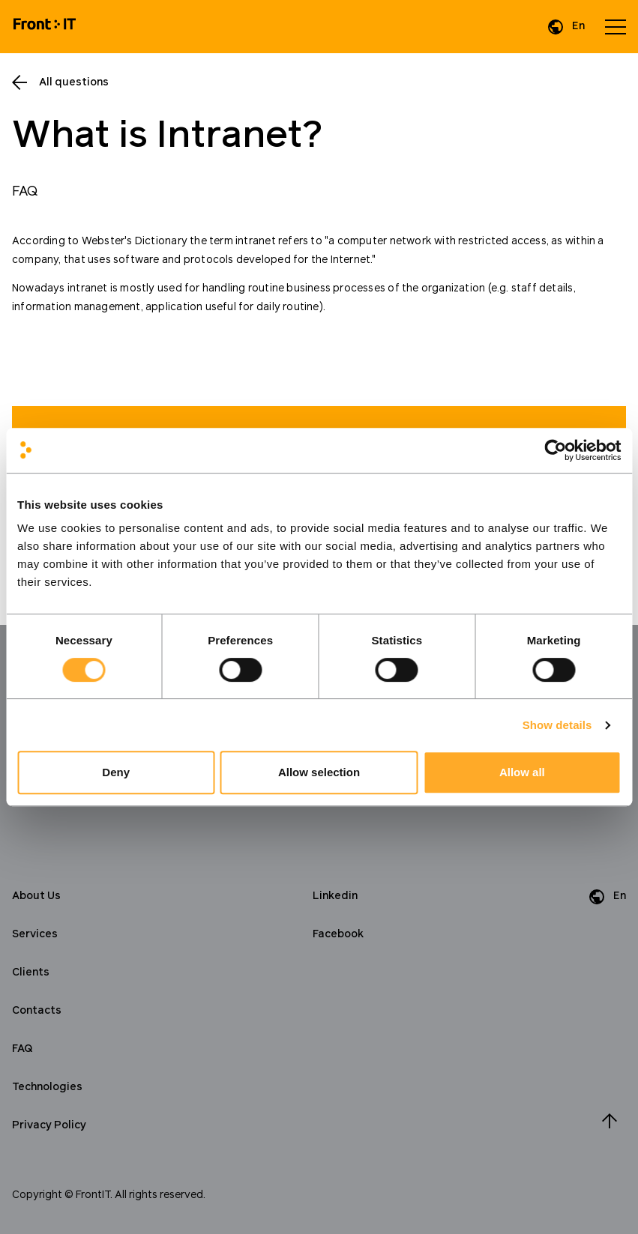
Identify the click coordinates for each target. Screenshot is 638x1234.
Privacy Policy (49, 1125)
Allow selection (319, 772)
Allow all (522, 772)
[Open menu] (615, 26)
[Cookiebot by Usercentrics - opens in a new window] (555, 450)
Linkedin (335, 896)
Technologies (47, 1087)
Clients (30, 972)
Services (35, 934)
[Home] (44, 26)
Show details (557, 725)
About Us (36, 896)
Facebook (338, 934)
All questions (74, 82)
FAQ (22, 1049)
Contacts (36, 1010)
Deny (116, 772)
